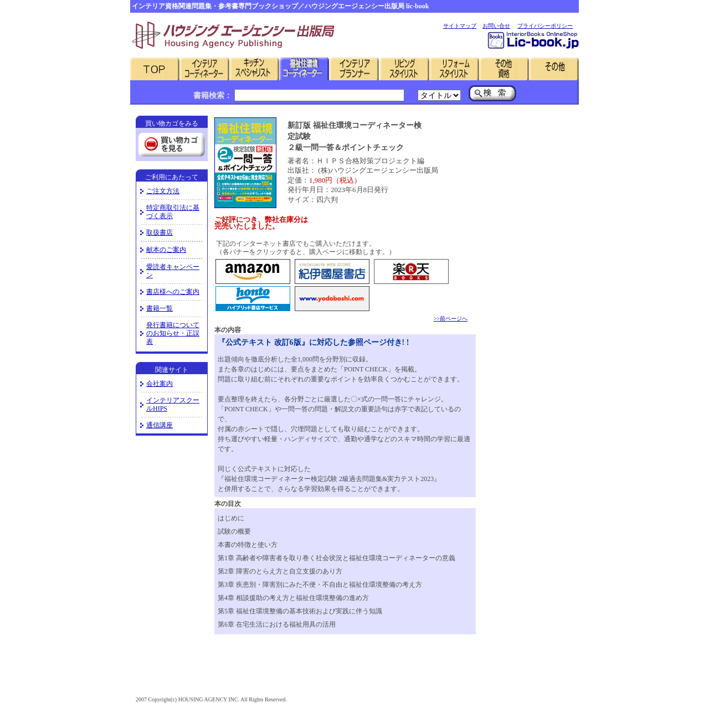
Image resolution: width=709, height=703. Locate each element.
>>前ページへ (450, 319)
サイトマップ (459, 26)
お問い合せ (496, 26)
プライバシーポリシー (545, 26)
